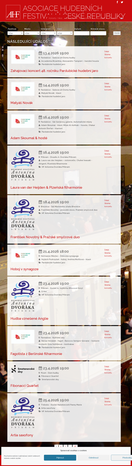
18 (75, 446)
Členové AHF (86, 18)
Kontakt (114, 18)
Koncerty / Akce (55, 18)
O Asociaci (71, 18)
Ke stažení (102, 18)
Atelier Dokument (97, 463)
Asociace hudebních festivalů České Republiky (44, 463)
